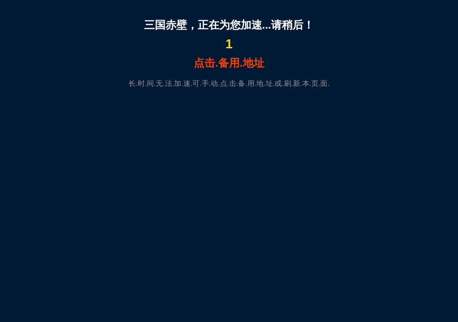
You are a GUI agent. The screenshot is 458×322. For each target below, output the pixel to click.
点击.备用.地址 (229, 63)
